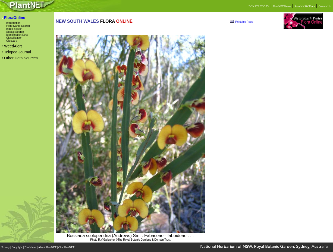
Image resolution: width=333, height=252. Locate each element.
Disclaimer (30, 247)
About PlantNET (47, 247)
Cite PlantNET (66, 247)
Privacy (5, 247)
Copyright (17, 247)
